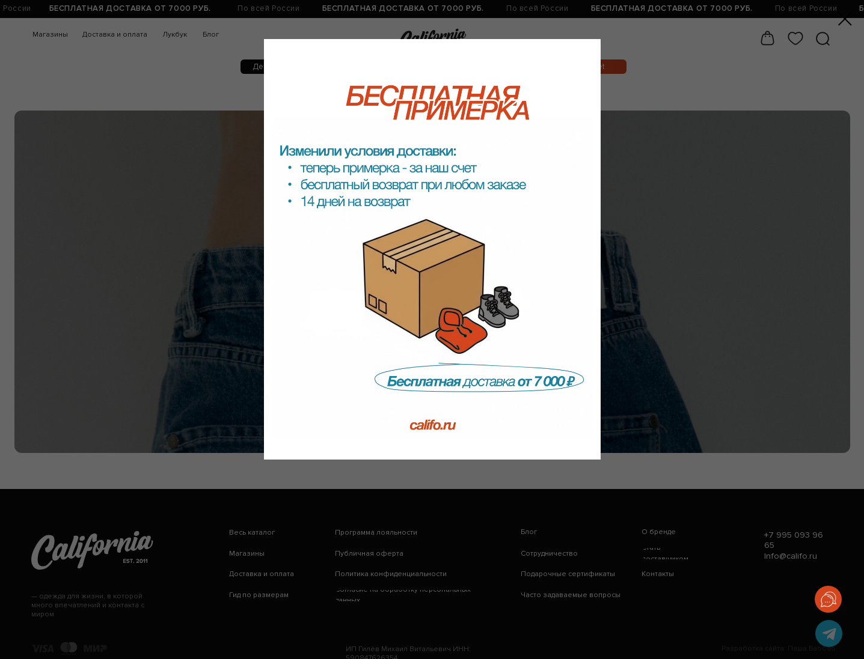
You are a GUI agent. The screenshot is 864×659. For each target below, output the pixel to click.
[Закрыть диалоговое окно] (845, 19)
